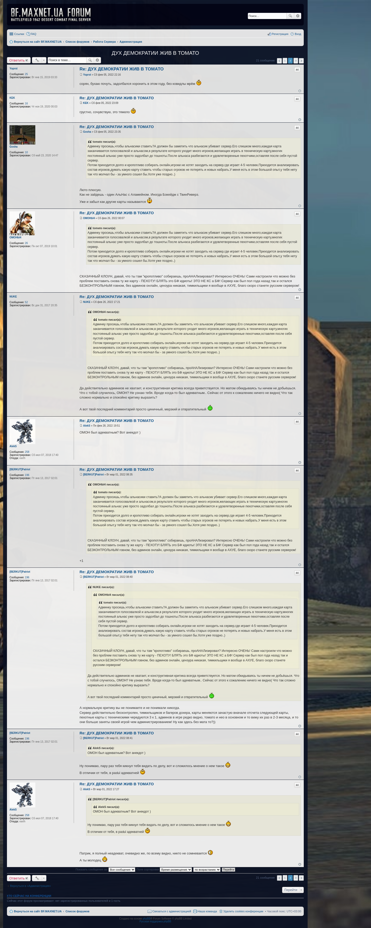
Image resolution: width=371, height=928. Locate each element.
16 (26, 103)
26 (26, 243)
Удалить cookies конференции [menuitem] (243, 911)
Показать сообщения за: (105, 869)
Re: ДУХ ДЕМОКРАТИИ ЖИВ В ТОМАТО (122, 69)
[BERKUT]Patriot (20, 469)
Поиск (290, 16)
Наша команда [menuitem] (207, 911)
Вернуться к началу (299, 90)
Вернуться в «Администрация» (30, 885)
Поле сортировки (164, 869)
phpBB (146, 918)
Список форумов (77, 911)
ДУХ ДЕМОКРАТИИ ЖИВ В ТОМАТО (155, 53)
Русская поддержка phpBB (155, 921)
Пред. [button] (279, 61)
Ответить (17, 60)
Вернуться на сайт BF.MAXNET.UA (38, 911)
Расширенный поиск (297, 16)
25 (26, 74)
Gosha (14, 146)
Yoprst (14, 68)
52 (26, 302)
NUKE (13, 296)
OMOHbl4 (15, 237)
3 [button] (296, 60)
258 (27, 452)
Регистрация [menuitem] (280, 33)
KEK (12, 97)
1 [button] (285, 60)
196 (27, 475)
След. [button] (301, 61)
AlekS (13, 446)
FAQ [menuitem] (33, 33)
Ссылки (19, 33)
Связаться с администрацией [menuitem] (171, 911)
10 (26, 152)
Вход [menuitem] (298, 33)
